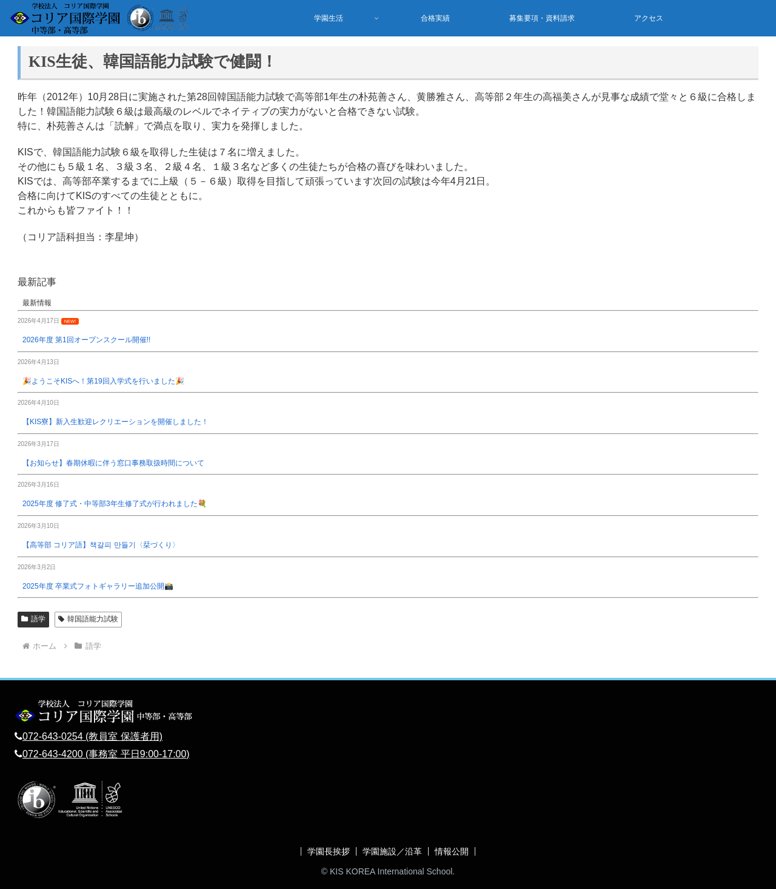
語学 (33, 619)
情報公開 (452, 851)
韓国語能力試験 (88, 619)
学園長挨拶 (328, 851)
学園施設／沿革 (392, 851)
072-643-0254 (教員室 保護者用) (92, 736)
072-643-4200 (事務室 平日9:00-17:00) (106, 754)
